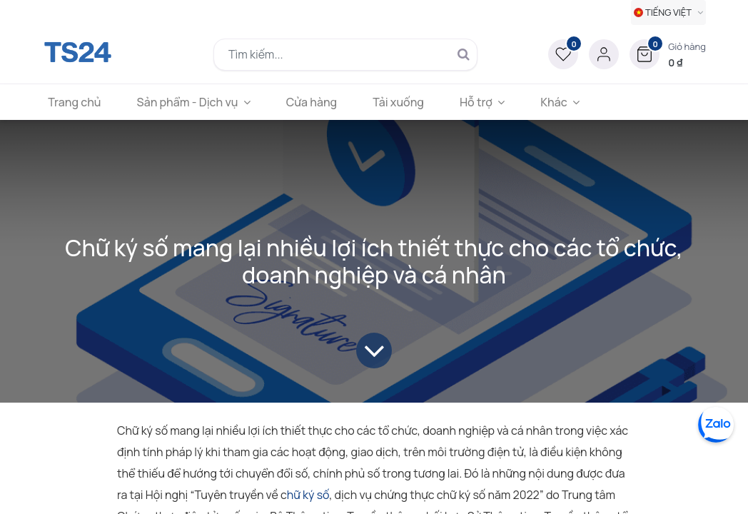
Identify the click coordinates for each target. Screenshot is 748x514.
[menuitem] (79, 102)
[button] (668, 54)
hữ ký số (308, 495)
